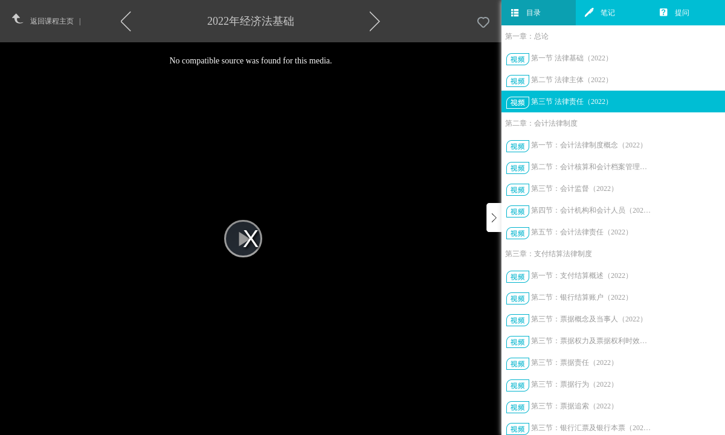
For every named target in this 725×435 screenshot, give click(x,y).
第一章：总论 (527, 36)
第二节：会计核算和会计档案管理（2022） (591, 167)
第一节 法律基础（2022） (572, 58)
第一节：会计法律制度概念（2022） (589, 145)
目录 (526, 13)
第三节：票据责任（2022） (574, 362)
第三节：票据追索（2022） (574, 406)
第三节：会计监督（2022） (574, 188)
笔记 (600, 13)
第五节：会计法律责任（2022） (582, 232)
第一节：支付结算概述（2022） (582, 275)
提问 (674, 13)
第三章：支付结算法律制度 (548, 254)
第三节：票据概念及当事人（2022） (589, 319)
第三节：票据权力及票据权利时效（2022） (591, 341)
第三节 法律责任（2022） (572, 101)
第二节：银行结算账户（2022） (582, 297)
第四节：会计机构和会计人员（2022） (591, 210)
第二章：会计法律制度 (541, 123)
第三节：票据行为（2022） (574, 384)
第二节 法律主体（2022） (572, 80)
